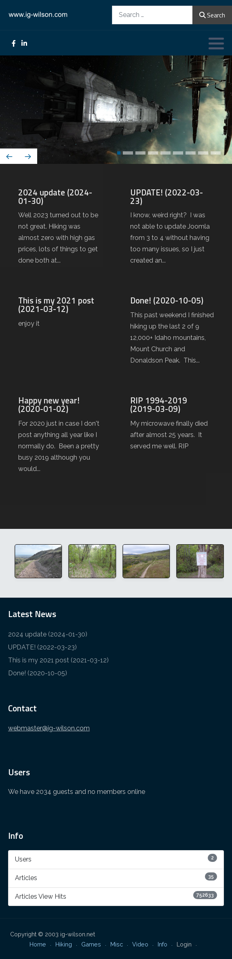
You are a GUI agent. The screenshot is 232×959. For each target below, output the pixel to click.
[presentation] (9, 156)
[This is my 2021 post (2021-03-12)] (60, 315)
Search (212, 15)
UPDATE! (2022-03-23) (42, 647)
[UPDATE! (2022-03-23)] (172, 230)
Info (162, 944)
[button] (216, 43)
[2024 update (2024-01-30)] (60, 230)
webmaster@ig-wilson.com (49, 728)
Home (38, 944)
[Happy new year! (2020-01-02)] (60, 438)
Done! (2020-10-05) (37, 673)
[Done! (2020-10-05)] (172, 334)
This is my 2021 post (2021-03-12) (58, 660)
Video (140, 944)
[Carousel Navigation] (116, 157)
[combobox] (152, 15)
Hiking (63, 944)
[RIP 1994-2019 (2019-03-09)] (172, 427)
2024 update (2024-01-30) (47, 634)
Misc (116, 944)
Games (91, 944)
